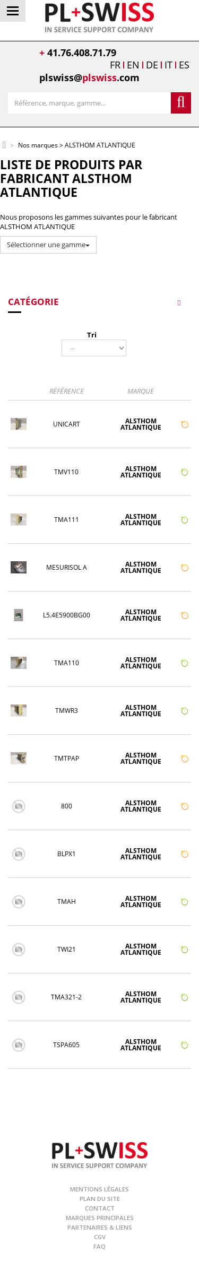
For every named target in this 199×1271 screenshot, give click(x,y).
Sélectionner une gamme (48, 244)
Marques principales (100, 1218)
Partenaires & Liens (99, 1227)
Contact (100, 1208)
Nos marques (38, 146)
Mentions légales (99, 1189)
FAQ (99, 1246)
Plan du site (100, 1199)
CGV (100, 1237)
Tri (92, 334)
